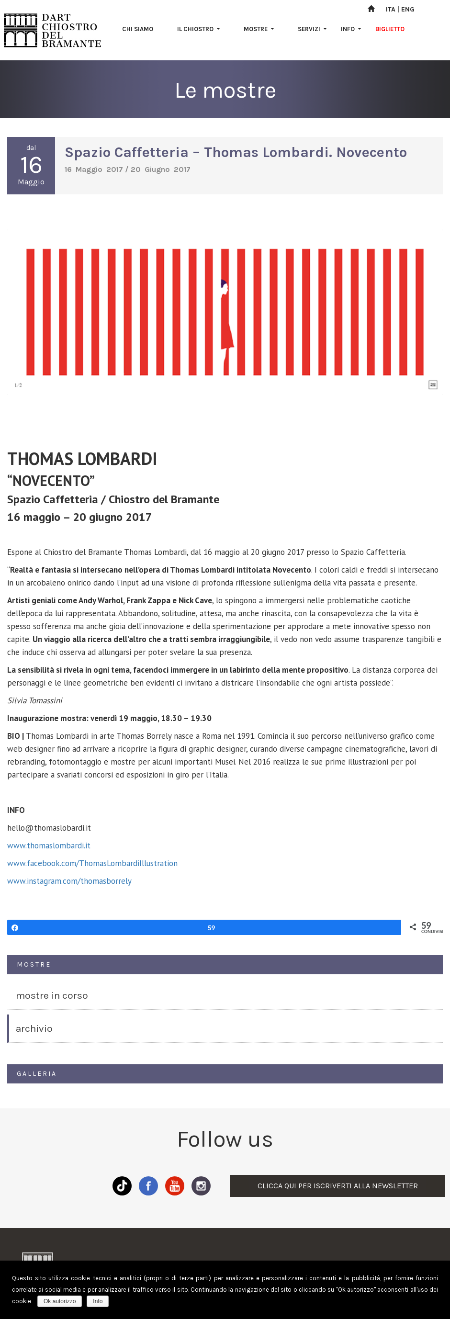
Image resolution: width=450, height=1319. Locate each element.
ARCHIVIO (34, 1028)
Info (97, 1301)
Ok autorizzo (60, 1301)
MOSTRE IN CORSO (52, 995)
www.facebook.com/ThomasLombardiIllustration (92, 863)
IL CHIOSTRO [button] (198, 29)
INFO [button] (351, 29)
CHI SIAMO (137, 29)
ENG (408, 9)
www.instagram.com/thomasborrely (69, 881)
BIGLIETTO (390, 29)
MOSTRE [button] (259, 29)
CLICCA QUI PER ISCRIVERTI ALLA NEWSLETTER (338, 1185)
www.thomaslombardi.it (48, 845)
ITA (390, 9)
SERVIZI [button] (312, 29)
